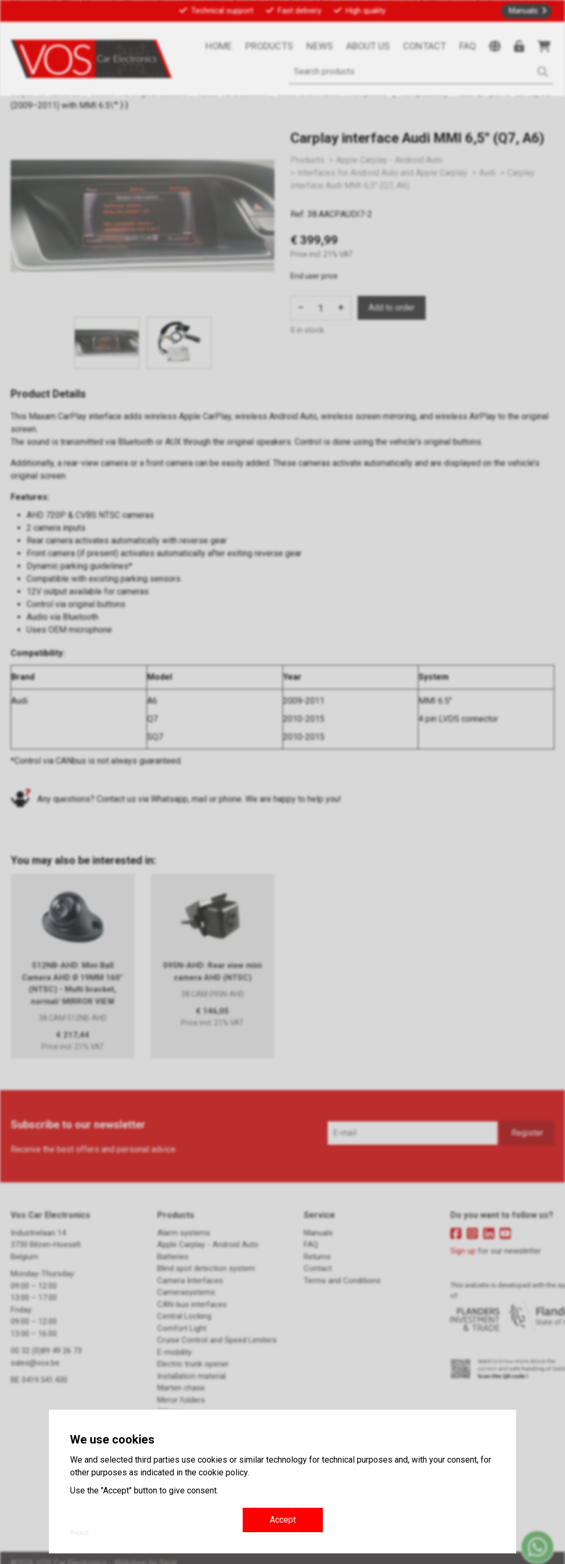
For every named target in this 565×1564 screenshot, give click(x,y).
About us (368, 45)
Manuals (523, 10)
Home (219, 45)
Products (269, 45)
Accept (283, 1520)
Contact (424, 45)
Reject (79, 1532)
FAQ (467, 45)
